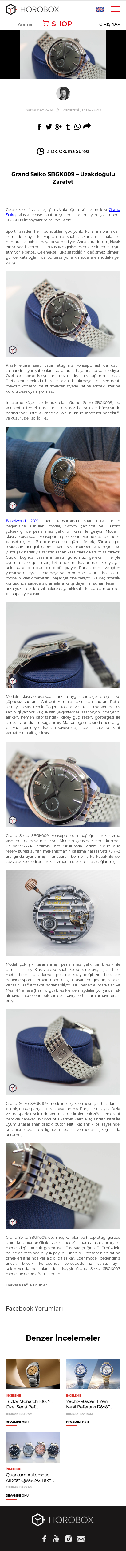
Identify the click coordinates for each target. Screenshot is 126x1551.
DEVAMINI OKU (17, 1422)
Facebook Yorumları (34, 1308)
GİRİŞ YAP (109, 24)
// (63, 110)
